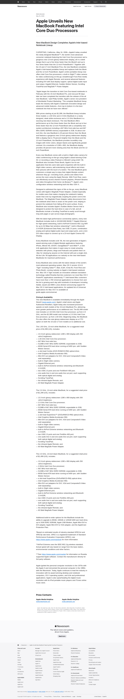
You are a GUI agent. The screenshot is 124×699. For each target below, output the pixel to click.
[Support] (95, 2)
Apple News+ (38, 673)
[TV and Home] (68, 2)
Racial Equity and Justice (95, 662)
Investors (91, 677)
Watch (19, 660)
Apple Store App (57, 662)
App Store (37, 680)
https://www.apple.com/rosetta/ (54, 554)
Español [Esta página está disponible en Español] (104, 696)
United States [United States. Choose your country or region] (97, 696)
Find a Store (56, 650)
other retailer (42, 691)
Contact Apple (92, 684)
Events (90, 682)
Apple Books (38, 677)
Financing (55, 669)
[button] (101, 2)
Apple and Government (76, 675)
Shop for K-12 (74, 661)
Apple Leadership (93, 673)
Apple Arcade (38, 668)
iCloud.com (38, 655)
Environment (92, 655)
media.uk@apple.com (68, 601)
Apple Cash (20, 686)
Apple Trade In (56, 667)
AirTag (19, 669)
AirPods (19, 664)
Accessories (21, 671)
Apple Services (77, 6)
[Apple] (18, 2)
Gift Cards (20, 674)
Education (91, 653)
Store (19, 650)
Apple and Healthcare (76, 669)
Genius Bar (56, 653)
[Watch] (46, 2)
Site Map (79, 696)
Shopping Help (56, 676)
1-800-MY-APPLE (58, 691)
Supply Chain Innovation (95, 664)
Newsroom (22, 6)
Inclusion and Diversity (94, 657)
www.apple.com (49, 302)
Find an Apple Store (32, 691)
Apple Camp (56, 660)
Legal (73, 696)
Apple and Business (76, 650)
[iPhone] (40, 2)
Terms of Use (56, 696)
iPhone (19, 657)
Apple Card (20, 682)
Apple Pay (20, 684)
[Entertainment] (77, 2)
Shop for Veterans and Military (78, 678)
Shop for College (75, 663)
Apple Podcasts (39, 675)
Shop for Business (75, 653)
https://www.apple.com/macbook (48, 540)
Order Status (56, 674)
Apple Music (38, 666)
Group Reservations (58, 657)
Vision (19, 662)
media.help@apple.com (43, 601)
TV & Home (20, 667)
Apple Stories (88, 6)
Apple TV (37, 663)
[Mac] (29, 2)
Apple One (37, 661)
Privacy (91, 660)
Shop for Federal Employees (78, 684)
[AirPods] (59, 2)
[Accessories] (87, 2)
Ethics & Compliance (94, 680)
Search (100, 6)
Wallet (19, 680)
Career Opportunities (94, 675)
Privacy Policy (48, 696)
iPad (19, 655)
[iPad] (34, 2)
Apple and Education (76, 659)
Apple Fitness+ (39, 670)
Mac (19, 653)
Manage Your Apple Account (42, 650)
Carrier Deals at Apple (58, 671)
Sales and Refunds (66, 696)
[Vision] (53, 2)
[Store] (23, 2)
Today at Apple (57, 655)
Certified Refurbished (58, 664)
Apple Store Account (40, 653)
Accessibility (92, 650)
